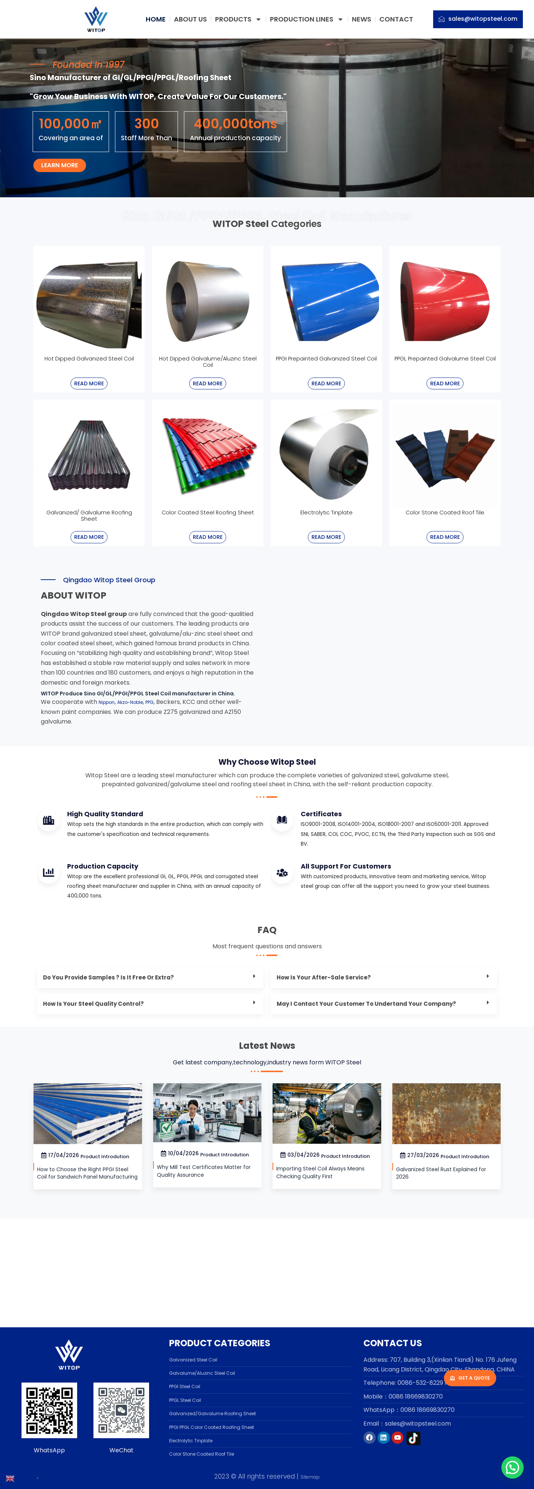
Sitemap (310, 1476)
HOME (156, 19)
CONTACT (396, 19)
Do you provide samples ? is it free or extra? (120, 1052)
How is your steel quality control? (102, 1080)
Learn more (71, 194)
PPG (165, 743)
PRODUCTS (238, 19)
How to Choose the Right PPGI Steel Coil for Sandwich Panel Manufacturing (84, 1273)
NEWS (361, 19)
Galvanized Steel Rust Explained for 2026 (431, 1279)
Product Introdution (107, 1253)
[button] (150, 1052)
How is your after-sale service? (332, 1052)
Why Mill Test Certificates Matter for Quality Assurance (203, 1267)
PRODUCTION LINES (307, 19)
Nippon (109, 743)
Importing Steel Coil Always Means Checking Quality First (322, 1279)
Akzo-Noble (139, 743)
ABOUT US (190, 19)
